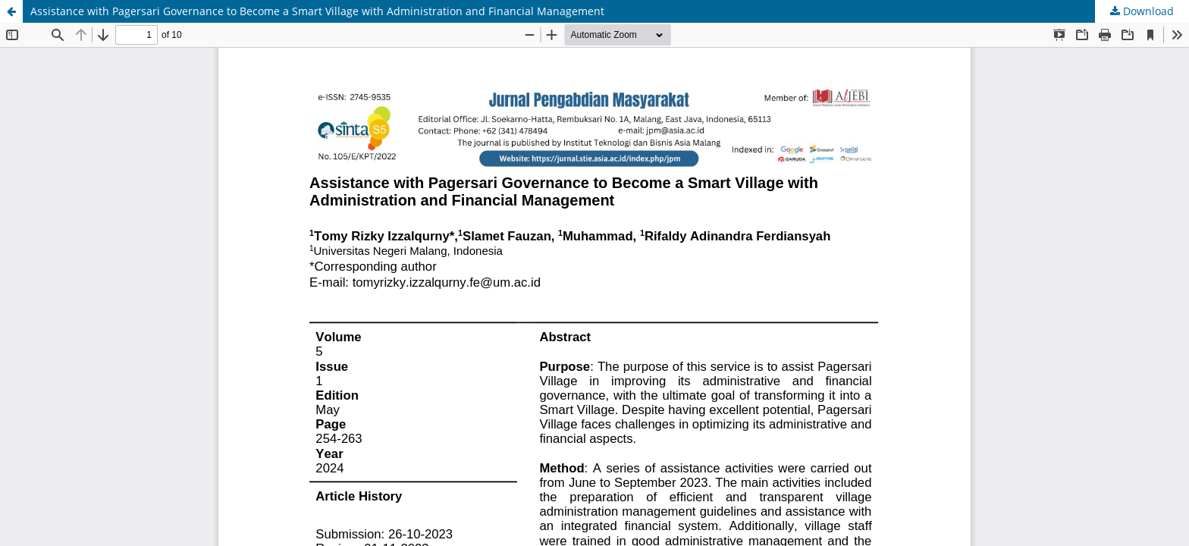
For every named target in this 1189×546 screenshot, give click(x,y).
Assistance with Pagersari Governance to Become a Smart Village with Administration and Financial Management (317, 11)
